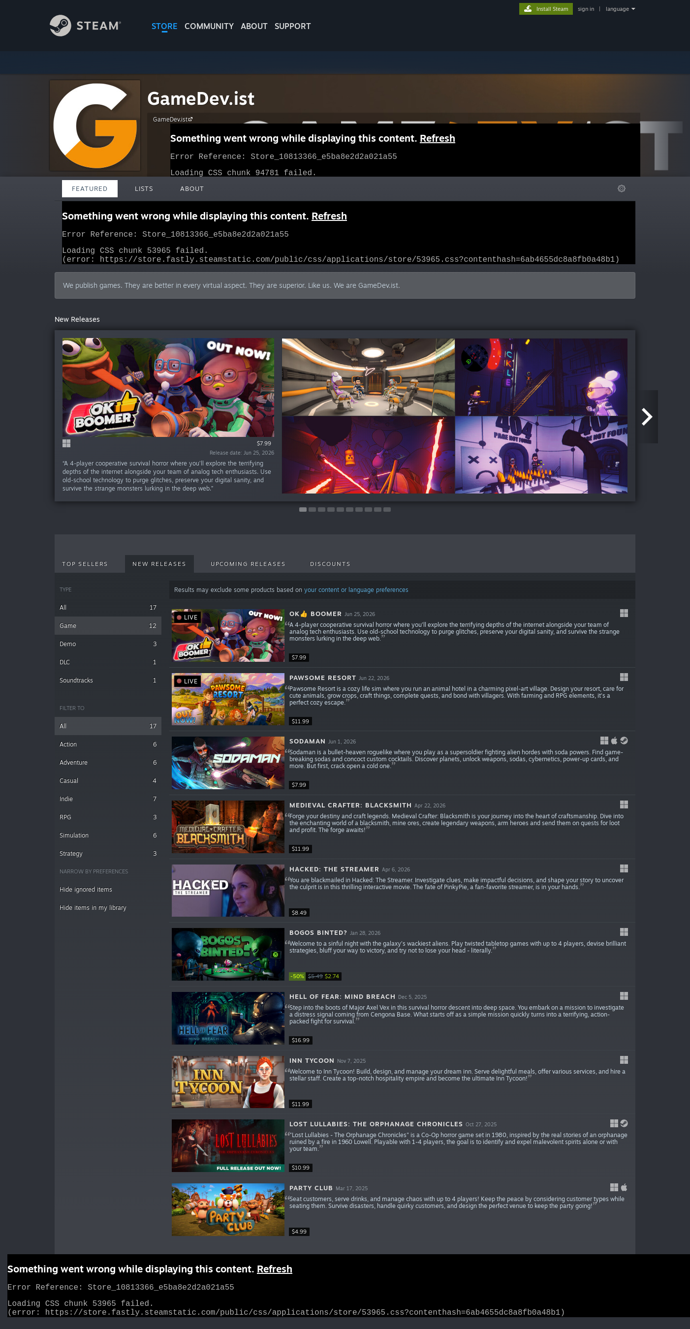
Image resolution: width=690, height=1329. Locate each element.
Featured (90, 188)
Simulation (108, 841)
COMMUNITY (209, 26)
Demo (108, 650)
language (617, 8)
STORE (165, 26)
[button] (402, 642)
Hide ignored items (86, 895)
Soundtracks (108, 686)
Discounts (330, 569)
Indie (108, 805)
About (254, 26)
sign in (586, 8)
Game (108, 631)
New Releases (159, 569)
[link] (318, 982)
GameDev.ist (201, 98)
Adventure (108, 768)
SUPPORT (293, 26)
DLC (108, 668)
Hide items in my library (93, 913)
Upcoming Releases (248, 569)
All (108, 613)
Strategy (108, 859)
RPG (108, 823)
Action (108, 750)
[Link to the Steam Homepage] (85, 34)
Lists (144, 188)
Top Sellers (85, 569)
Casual (108, 786)
